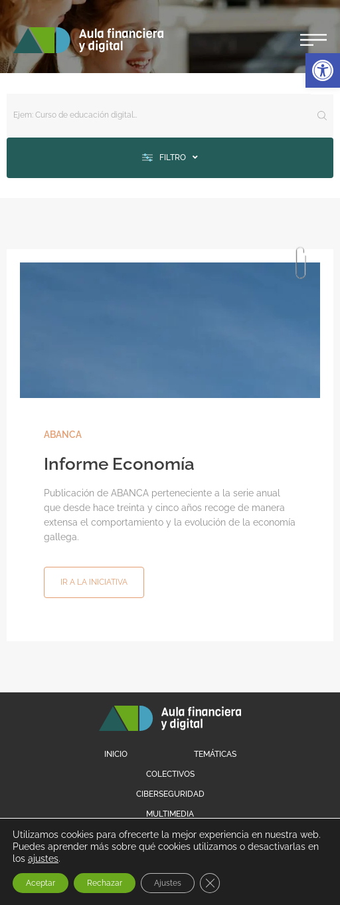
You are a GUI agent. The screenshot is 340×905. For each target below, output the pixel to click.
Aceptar (40, 883)
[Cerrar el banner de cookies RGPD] (210, 883)
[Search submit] (322, 115)
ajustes (43, 858)
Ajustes (167, 883)
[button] (322, 70)
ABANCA (63, 434)
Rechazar (104, 883)
